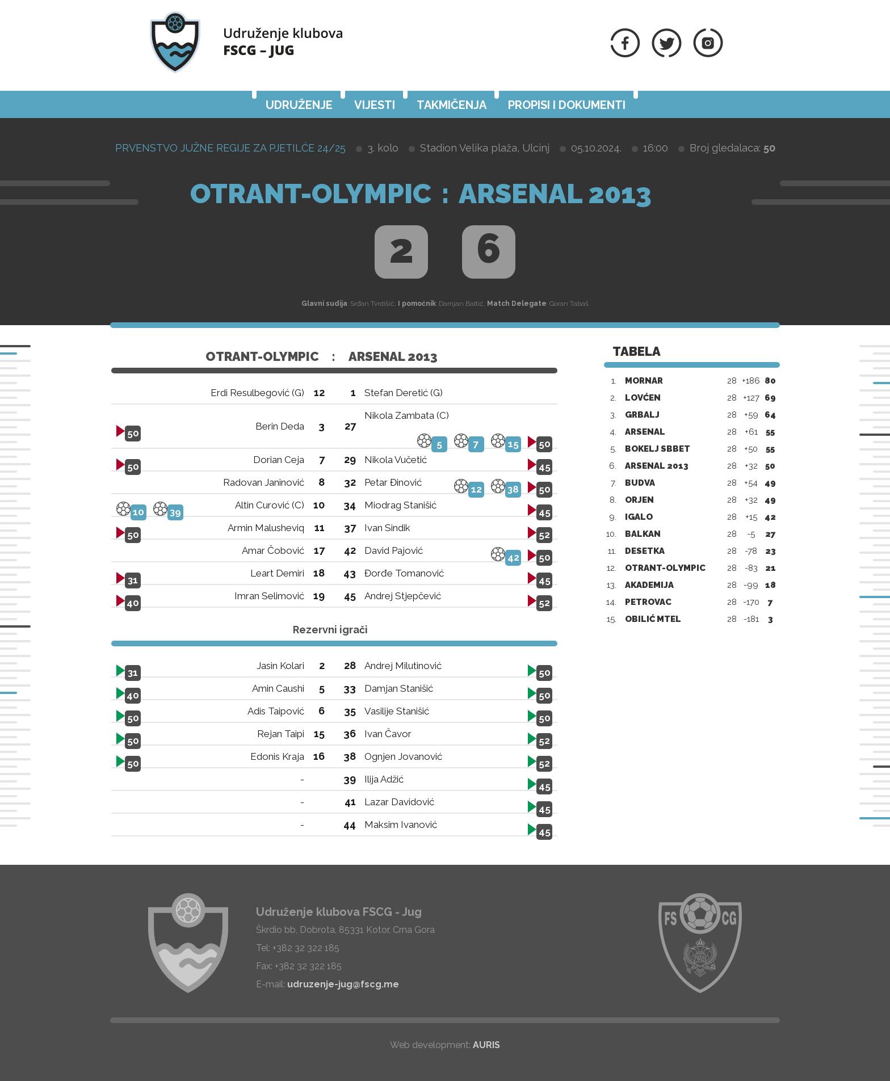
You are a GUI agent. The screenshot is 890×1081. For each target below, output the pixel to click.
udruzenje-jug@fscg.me (343, 984)
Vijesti (374, 105)
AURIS (486, 1045)
